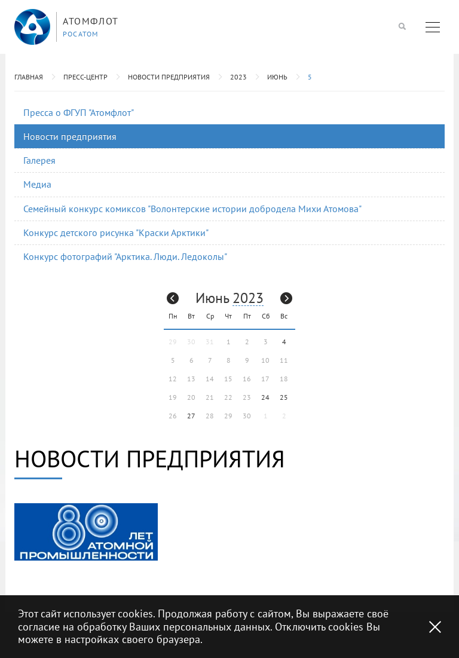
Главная (28, 76)
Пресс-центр (85, 76)
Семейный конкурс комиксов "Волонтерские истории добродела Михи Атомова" (192, 209)
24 (265, 397)
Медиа (37, 184)
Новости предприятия (169, 76)
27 (191, 415)
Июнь (277, 76)
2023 (238, 76)
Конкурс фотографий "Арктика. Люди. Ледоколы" (125, 256)
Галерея (39, 160)
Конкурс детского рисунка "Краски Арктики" (116, 232)
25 (284, 397)
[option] (86, 532)
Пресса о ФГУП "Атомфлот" (78, 112)
